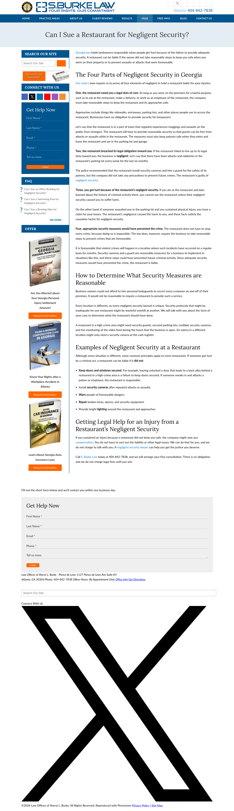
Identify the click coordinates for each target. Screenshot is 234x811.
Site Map (157, 808)
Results (127, 21)
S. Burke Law (89, 460)
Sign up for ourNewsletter (34, 79)
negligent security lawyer (132, 450)
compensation (84, 445)
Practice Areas (49, 21)
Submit (45, 170)
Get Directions (137, 582)
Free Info (163, 21)
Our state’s (82, 86)
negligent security (87, 183)
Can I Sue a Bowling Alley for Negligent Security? (39, 214)
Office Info (121, 582)
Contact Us (204, 21)
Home (26, 21)
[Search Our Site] (38, 66)
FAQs (145, 21)
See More (55, 223)
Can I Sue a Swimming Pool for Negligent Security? (40, 204)
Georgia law (83, 55)
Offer (30, 232)
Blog (183, 21)
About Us (76, 21)
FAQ (28, 184)
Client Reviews (102, 21)
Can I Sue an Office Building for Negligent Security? (41, 194)
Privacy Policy (140, 808)
